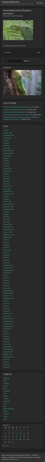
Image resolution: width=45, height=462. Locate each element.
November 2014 (8, 352)
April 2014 (7, 364)
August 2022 (7, 171)
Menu (41, 3)
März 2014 (7, 367)
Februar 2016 (8, 313)
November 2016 (8, 293)
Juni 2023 (6, 161)
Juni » (7, 446)
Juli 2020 (6, 212)
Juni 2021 (6, 199)
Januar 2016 (7, 316)
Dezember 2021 (8, 191)
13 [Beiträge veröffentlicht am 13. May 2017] (24, 433)
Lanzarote (7, 401)
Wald (23, 46)
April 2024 (7, 145)
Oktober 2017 (8, 268)
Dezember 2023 (8, 151)
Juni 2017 (6, 278)
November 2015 (8, 321)
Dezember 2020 (8, 204)
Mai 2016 (6, 306)
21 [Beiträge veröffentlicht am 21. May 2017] (28, 436)
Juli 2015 (6, 331)
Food (5, 393)
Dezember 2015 (8, 319)
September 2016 (9, 298)
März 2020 (7, 222)
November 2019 (8, 230)
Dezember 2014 (8, 349)
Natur (20, 46)
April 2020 (7, 219)
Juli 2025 (6, 130)
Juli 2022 (6, 173)
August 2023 (7, 156)
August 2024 (7, 138)
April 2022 (7, 181)
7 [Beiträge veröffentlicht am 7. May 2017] (27, 430)
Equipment (7, 391)
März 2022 (7, 184)
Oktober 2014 (8, 354)
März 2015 (7, 342)
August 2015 (7, 329)
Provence (6, 414)
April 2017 (7, 283)
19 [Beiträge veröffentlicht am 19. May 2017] (20, 436)
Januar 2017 (7, 288)
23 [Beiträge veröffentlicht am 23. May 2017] (9, 439)
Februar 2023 (8, 168)
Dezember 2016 (8, 291)
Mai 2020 (6, 217)
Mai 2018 (6, 257)
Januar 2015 (7, 347)
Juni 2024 (6, 143)
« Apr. (3, 446)
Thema (6, 416)
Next (39, 52)
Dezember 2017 (8, 265)
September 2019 (9, 235)
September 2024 (9, 135)
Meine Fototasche (9, 409)
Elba (5, 388)
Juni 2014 (6, 359)
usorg (21, 16)
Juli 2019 (6, 240)
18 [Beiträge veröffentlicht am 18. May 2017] (16, 436)
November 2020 (8, 207)
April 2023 (7, 166)
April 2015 (7, 339)
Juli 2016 (6, 301)
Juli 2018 (6, 252)
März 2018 (7, 263)
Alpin (5, 381)
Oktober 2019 (8, 232)
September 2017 (9, 270)
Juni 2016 (6, 303)
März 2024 (7, 148)
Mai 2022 (6, 179)
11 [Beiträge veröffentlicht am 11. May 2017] (16, 433)
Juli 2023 (6, 158)
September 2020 (9, 209)
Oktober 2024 (8, 133)
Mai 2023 (6, 163)
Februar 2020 (8, 224)
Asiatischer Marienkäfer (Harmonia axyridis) (17, 115)
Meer (5, 406)
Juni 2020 (6, 214)
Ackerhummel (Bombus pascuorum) (14, 110)
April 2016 (7, 308)
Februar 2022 (8, 186)
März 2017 (7, 286)
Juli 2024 (6, 140)
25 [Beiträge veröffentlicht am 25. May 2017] (16, 439)
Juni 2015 (6, 334)
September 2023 (9, 153)
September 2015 (9, 326)
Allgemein (7, 378)
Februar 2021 (8, 201)
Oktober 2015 (8, 324)
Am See (6, 386)
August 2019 (7, 237)
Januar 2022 (7, 189)
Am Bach (6, 383)
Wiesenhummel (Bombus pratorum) (14, 112)
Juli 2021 (6, 196)
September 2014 (9, 357)
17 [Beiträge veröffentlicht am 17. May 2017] (13, 436)
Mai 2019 (6, 245)
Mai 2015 (6, 336)
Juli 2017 (6, 275)
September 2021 (9, 194)
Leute (5, 403)
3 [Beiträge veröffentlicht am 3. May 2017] (12, 430)
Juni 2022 (6, 176)
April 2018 (7, 260)
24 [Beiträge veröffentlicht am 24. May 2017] (13, 439)
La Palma (6, 398)
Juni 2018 (6, 255)
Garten (6, 396)
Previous (7, 52)
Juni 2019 (6, 242)
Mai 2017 (6, 280)
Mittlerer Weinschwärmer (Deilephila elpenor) (17, 107)
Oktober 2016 (8, 296)
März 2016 (7, 311)
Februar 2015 (8, 344)
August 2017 (7, 273)
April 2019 (7, 247)
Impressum (14, 459)
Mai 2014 (6, 362)
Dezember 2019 (8, 227)
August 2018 (7, 250)
